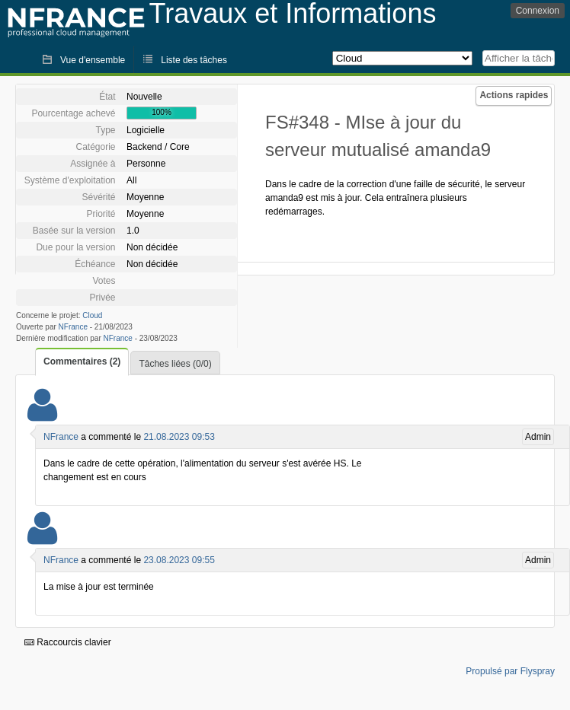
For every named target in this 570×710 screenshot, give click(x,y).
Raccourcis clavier (67, 642)
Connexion (537, 10)
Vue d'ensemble (92, 60)
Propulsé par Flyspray (510, 671)
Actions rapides (513, 95)
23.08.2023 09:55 (178, 560)
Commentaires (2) (81, 361)
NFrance (73, 327)
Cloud (92, 315)
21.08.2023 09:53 (178, 436)
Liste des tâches (194, 60)
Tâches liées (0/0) (175, 363)
